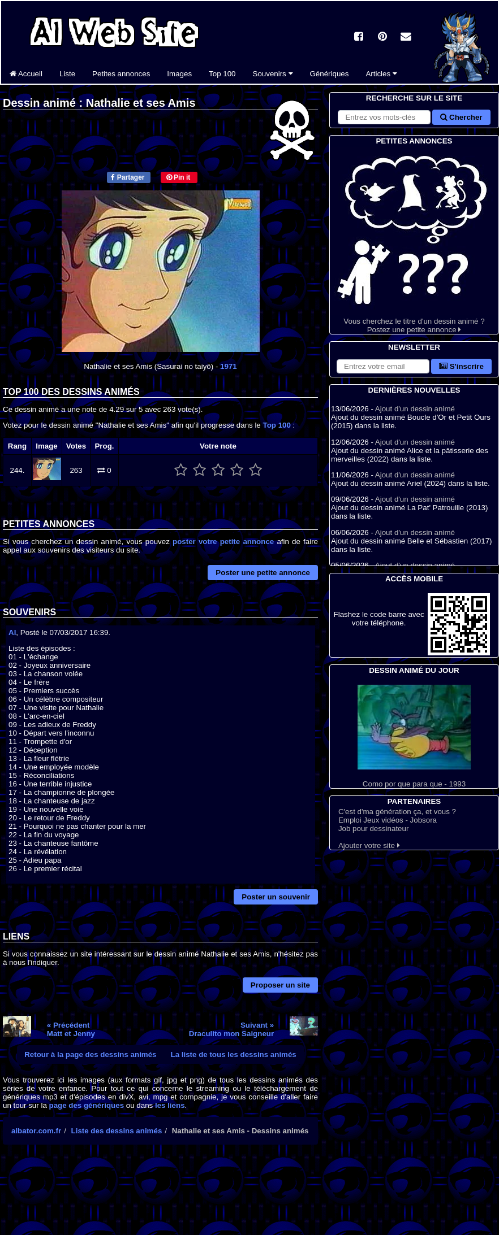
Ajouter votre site (369, 845)
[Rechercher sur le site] (384, 117)
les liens (170, 1105)
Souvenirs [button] (273, 73)
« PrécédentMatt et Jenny (71, 1029)
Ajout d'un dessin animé (415, 409)
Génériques (329, 73)
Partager (127, 177)
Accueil (26, 73)
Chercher (461, 117)
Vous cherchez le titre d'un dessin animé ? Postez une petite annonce (414, 240)
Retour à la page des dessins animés (90, 1054)
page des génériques (86, 1105)
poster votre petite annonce (223, 541)
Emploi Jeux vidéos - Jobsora (387, 820)
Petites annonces (121, 73)
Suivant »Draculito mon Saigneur (231, 1029)
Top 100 (222, 73)
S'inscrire (461, 366)
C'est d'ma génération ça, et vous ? (397, 811)
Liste (67, 73)
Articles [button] (381, 73)
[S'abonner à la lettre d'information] (383, 366)
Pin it (178, 177)
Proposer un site (280, 985)
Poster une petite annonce (263, 572)
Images (179, 73)
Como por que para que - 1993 (414, 736)
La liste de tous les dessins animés (233, 1054)
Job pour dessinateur (373, 828)
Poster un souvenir (276, 897)
